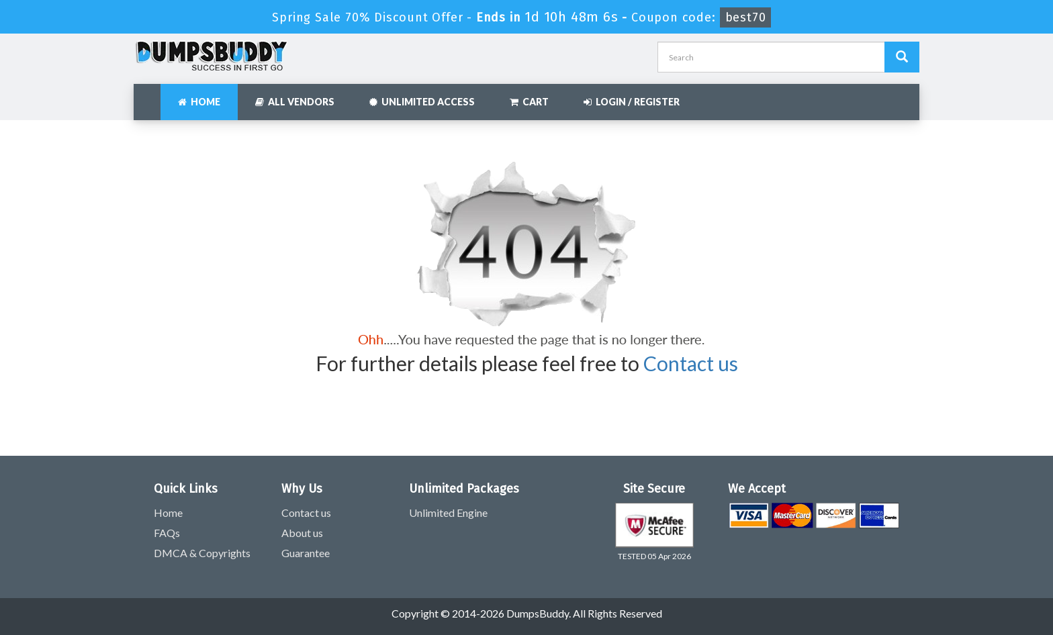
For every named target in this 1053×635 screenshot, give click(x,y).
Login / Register (632, 101)
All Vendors (294, 101)
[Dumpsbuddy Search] (901, 57)
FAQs (167, 532)
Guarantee (305, 552)
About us (302, 532)
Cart (529, 101)
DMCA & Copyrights (202, 552)
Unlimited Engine (448, 512)
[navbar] (150, 95)
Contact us (690, 363)
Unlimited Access (422, 101)
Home (199, 101)
